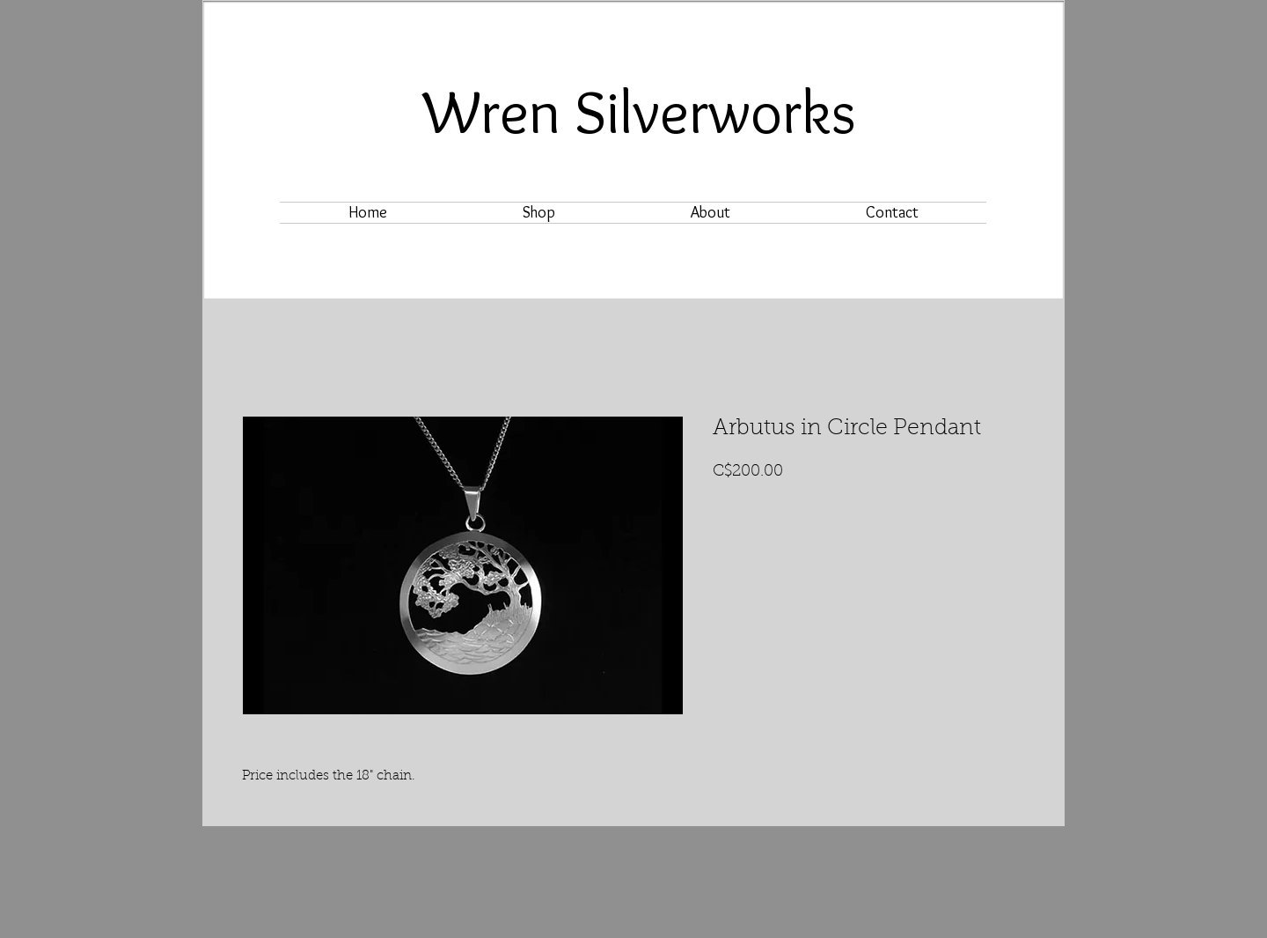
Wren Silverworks (639, 111)
